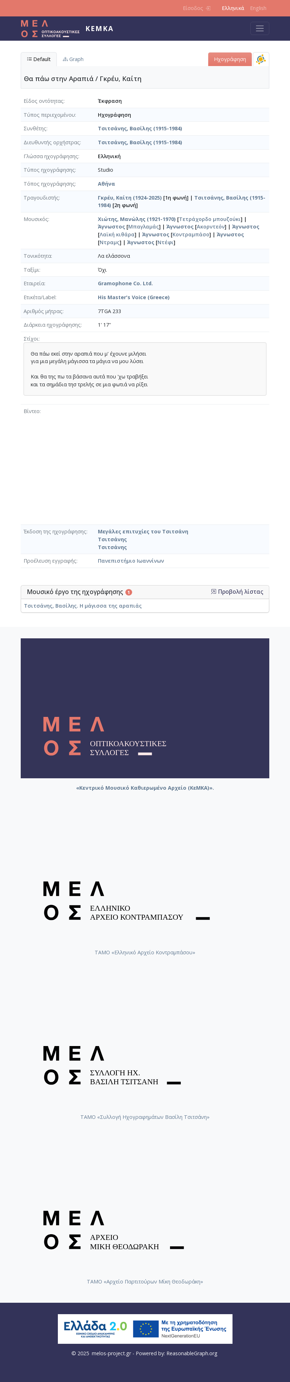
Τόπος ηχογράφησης (49, 183)
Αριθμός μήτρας (43, 311)
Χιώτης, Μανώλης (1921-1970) (137, 219)
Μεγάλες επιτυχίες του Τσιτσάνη (143, 531)
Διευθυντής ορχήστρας (52, 142)
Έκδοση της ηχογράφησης (55, 531)
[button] (213, 591)
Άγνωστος (111, 226)
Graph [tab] (73, 59)
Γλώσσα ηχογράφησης (51, 156)
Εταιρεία (34, 283)
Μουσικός (36, 219)
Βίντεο (32, 411)
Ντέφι (166, 242)
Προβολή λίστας (237, 591)
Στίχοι (31, 338)
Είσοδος (196, 8)
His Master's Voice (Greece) (134, 297)
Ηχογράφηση (230, 59)
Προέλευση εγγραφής (50, 560)
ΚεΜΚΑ (99, 28)
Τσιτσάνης (112, 539)
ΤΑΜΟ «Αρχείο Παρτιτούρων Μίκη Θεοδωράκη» (145, 1281)
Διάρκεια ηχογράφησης (52, 324)
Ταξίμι (31, 269)
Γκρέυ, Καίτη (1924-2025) (130, 197)
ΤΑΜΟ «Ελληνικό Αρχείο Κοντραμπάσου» (145, 952)
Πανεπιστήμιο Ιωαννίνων (131, 560)
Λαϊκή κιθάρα (117, 234)
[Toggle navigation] (259, 28)
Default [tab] (39, 59)
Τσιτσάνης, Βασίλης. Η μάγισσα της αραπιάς (83, 605)
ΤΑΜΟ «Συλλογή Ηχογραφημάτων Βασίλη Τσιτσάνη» (145, 1117)
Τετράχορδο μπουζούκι (210, 219)
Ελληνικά (233, 8)
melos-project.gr (111, 1353)
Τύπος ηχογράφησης (49, 169)
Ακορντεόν (211, 226)
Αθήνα (106, 183)
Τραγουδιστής (41, 197)
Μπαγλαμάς (143, 226)
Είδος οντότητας (44, 100)
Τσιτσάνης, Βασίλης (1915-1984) (140, 128)
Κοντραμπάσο (190, 234)
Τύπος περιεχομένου (49, 114)
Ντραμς (110, 242)
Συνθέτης (35, 128)
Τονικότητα (37, 255)
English (258, 8)
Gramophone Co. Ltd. (125, 283)
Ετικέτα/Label (39, 297)
